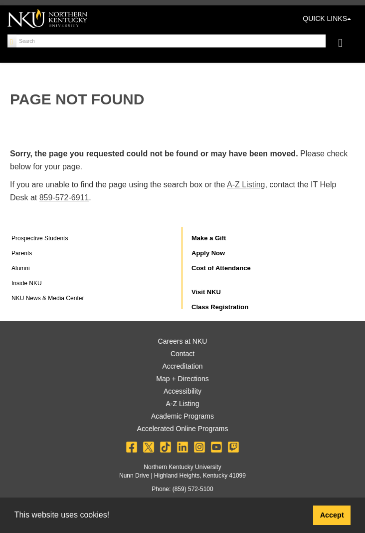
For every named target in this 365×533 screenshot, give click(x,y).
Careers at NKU (182, 341)
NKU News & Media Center (47, 298)
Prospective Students (39, 238)
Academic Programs (182, 416)
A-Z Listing (246, 184)
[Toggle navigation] (345, 44)
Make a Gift (208, 238)
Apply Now (208, 253)
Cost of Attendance (221, 268)
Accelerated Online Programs (182, 429)
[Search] (12, 40)
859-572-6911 (64, 197)
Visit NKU (206, 292)
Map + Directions (182, 379)
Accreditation (183, 366)
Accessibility (182, 391)
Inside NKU (26, 283)
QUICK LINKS (327, 18)
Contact (182, 354)
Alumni (20, 268)
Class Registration (219, 307)
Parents (21, 253)
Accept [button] (332, 515)
